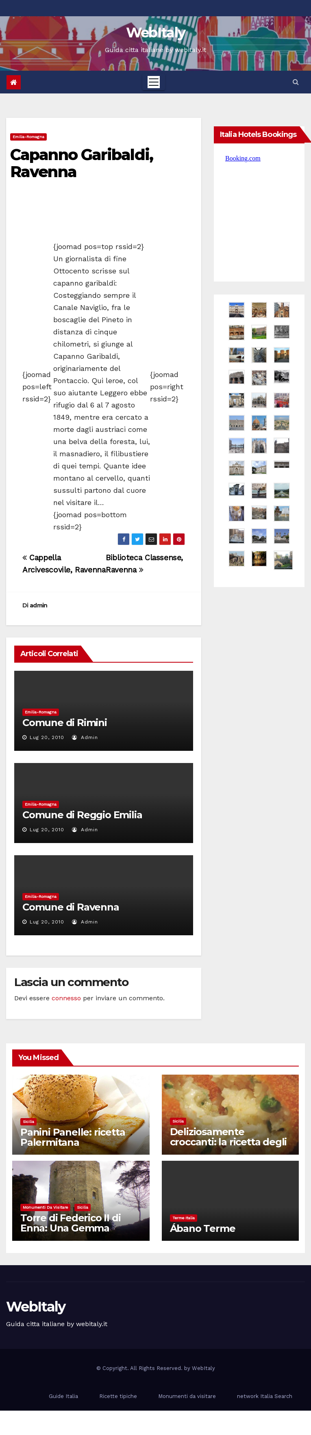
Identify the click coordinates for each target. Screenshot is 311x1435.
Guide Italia (63, 1396)
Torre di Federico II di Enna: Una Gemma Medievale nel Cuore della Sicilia (70, 1233)
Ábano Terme (202, 1228)
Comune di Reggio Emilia (82, 815)
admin (39, 605)
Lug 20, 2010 (47, 737)
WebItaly (155, 32)
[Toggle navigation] (153, 82)
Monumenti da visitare (45, 1207)
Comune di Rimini (64, 722)
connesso (66, 998)
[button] (296, 82)
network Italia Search (264, 1396)
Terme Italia (183, 1218)
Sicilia (28, 1121)
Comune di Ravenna (70, 907)
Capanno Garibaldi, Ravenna (81, 163)
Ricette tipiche (118, 1396)
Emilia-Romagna (28, 136)
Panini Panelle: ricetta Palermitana (72, 1137)
